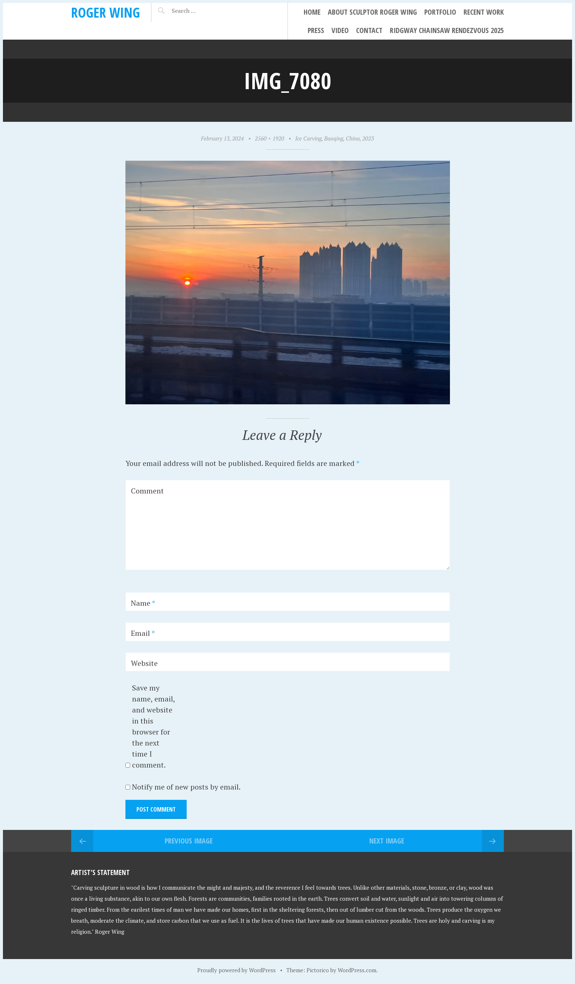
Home (312, 12)
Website (144, 663)
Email (143, 633)
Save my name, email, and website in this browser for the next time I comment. (153, 726)
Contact (369, 30)
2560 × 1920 (269, 138)
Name (143, 603)
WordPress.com (357, 970)
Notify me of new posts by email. (186, 787)
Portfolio (440, 12)
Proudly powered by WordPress (236, 970)
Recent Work (484, 12)
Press (316, 30)
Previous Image (189, 841)
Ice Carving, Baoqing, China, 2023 (334, 138)
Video (340, 30)
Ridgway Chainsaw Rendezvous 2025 (447, 30)
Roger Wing (105, 12)
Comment (147, 491)
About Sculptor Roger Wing (372, 12)
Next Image (386, 841)
